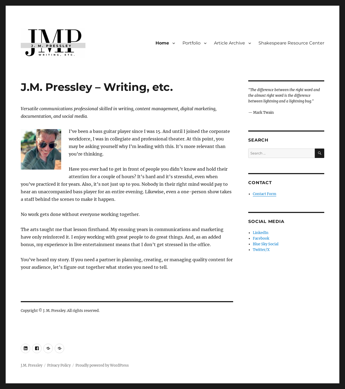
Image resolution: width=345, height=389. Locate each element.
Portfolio (191, 43)
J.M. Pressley (31, 365)
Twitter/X (261, 249)
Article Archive (229, 43)
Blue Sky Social (265, 244)
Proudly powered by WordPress (102, 365)
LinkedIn (260, 232)
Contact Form (264, 194)
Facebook (261, 238)
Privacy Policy (59, 365)
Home (162, 43)
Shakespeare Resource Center (291, 43)
